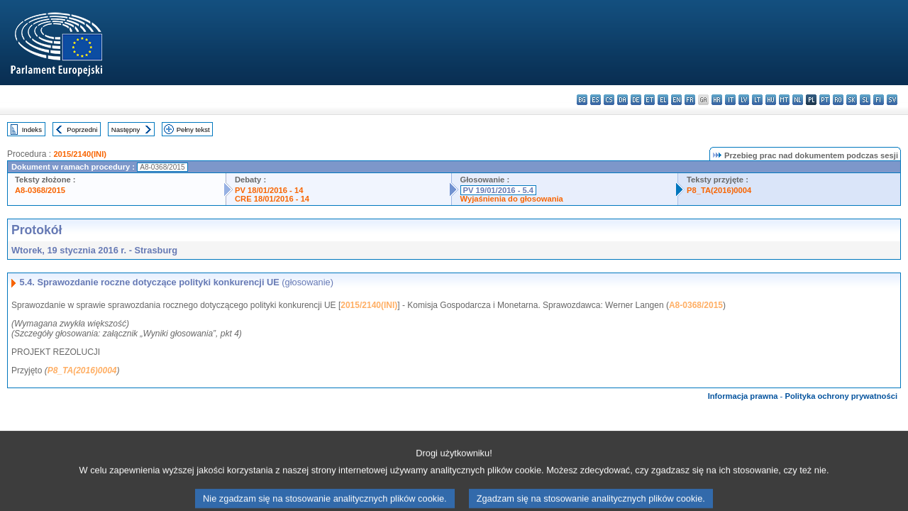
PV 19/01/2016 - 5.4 (498, 190)
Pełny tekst (193, 129)
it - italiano (730, 99)
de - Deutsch (636, 99)
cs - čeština (609, 99)
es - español (595, 99)
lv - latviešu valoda (743, 99)
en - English (676, 99)
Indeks (32, 129)
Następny (125, 129)
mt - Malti (784, 99)
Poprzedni (82, 129)
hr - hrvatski (717, 99)
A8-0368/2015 (40, 190)
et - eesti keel (649, 99)
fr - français (690, 99)
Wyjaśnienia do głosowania (511, 198)
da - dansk (622, 99)
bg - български (582, 99)
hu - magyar (770, 99)
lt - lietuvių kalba (757, 99)
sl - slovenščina (865, 99)
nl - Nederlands (797, 99)
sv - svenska (892, 99)
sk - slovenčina (851, 99)
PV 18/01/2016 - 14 (269, 190)
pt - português (824, 99)
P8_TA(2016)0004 (719, 190)
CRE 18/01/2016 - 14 (272, 198)
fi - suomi (878, 99)
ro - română (838, 99)
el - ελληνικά (663, 99)
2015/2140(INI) (79, 154)
